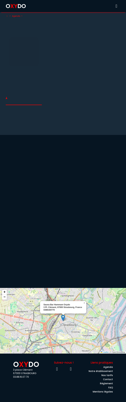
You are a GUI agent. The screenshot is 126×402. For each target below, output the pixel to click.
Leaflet (105, 352)
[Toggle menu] (116, 6)
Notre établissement (101, 371)
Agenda (16, 16)
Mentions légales (103, 391)
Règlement (106, 383)
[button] (63, 318)
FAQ (110, 387)
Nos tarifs (107, 375)
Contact (108, 379)
